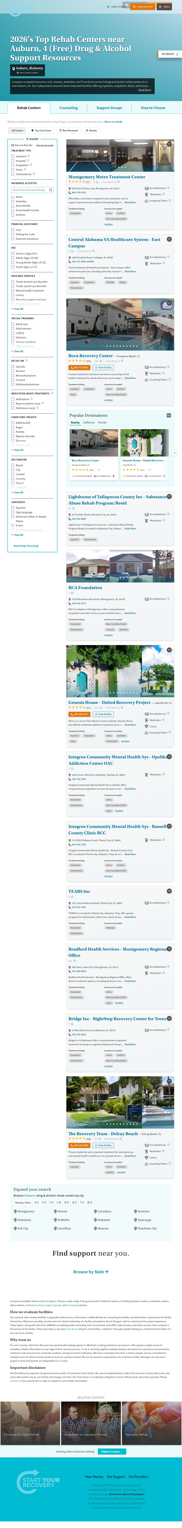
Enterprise (25, 1222)
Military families (25, 350)
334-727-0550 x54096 (84, 265)
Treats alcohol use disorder (32, 286)
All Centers (18, 134)
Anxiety (20, 440)
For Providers (140, 1479)
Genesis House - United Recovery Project (145, 464)
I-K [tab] (55, 1204)
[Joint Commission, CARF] (169, 261)
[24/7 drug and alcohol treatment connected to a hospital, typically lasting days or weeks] (28, 165)
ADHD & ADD (24, 431)
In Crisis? (167, 54)
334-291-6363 (79, 910)
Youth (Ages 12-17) (28, 271)
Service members (26, 346)
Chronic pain (24, 453)
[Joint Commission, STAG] (169, 969)
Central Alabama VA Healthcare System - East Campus (113, 246)
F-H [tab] (47, 1204)
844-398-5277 (81, 717)
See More (109, 228)
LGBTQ (20, 337)
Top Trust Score (45, 134)
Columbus (105, 1214)
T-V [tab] (87, 1204)
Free (19, 234)
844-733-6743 (79, 196)
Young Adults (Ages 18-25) (32, 266)
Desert (20, 491)
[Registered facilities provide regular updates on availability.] (171, 204)
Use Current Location (30, 73)
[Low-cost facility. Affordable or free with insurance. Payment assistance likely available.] (98, 186)
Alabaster (104, 1222)
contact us (23, 1383)
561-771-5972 (81, 371)
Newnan (103, 1231)
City (18, 478)
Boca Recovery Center (90, 359)
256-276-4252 (79, 1037)
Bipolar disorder (25, 444)
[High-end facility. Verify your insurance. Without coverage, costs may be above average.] (102, 365)
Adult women (24, 332)
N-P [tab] (71, 1204)
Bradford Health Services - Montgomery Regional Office (116, 955)
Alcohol (20, 375)
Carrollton (64, 1231)
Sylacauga (145, 1222)
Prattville (64, 1222)
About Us (164, 13)
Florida (104, 426)
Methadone (23, 407)
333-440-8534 (79, 974)
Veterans (21, 341)
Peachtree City (148, 1231)
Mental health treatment (30, 294)
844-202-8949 (81, 1147)
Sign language (25, 520)
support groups (64, 1307)
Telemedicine (24, 178)
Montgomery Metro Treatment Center (105, 181)
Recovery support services (32, 303)
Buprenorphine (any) (28, 411)
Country (21, 487)
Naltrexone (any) (26, 416)
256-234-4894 (79, 522)
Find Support (160, 5)
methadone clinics (45, 1307)
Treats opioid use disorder (32, 290)
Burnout (21, 448)
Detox (19, 174)
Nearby (99, 134)
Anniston (144, 1214)
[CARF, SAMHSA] (169, 192)
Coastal (20, 482)
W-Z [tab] (95, 1204)
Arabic (20, 533)
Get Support (116, 1479)
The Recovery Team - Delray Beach (102, 1136)
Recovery (114, 14)
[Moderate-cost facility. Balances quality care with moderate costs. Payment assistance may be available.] (74, 512)
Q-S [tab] (79, 1204)
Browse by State (88, 1274)
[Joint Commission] (169, 1147)
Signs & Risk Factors (52, 13)
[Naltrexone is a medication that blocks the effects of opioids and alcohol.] (39, 416)
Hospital (21, 165)
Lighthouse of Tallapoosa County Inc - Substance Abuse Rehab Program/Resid (115, 503)
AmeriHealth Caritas (28, 214)
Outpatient (22, 169)
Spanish (21, 516)
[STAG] (169, 518)
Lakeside (21, 495)
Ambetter (21, 205)
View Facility (107, 371)
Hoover (63, 1214)
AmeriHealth (23, 210)
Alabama (31, 1198)
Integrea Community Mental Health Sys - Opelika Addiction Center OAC (116, 763)
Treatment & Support (86, 13)
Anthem (20, 219)
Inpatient (21, 160)
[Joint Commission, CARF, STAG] (169, 717)
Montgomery (26, 1214)
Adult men (22, 328)
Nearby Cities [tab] (24, 1205)
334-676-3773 (79, 606)
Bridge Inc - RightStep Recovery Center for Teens (116, 1021)
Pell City (23, 1231)
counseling (84, 1307)
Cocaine (21, 384)
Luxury (20, 299)
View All (19, 313)
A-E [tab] (39, 1204)
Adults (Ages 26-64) (28, 262)
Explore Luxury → (114, 1453)
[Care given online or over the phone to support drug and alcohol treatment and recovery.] (34, 178)
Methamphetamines (28, 388)
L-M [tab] (62, 1204)
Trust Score (100, 1331)
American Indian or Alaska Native (32, 527)
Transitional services (28, 308)
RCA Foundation (85, 591)
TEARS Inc (79, 894)
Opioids (20, 371)
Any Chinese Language (30, 538)
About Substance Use (140, 13)
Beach (20, 473)
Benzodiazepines (26, 379)
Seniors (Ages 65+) (28, 257)
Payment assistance (28, 243)
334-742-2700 (79, 782)
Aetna (19, 201)
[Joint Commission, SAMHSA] (169, 371)
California (90, 426)
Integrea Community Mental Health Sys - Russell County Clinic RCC (116, 833)
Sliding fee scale (26, 238)
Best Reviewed (75, 134)
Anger (19, 435)
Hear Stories (132, 5)
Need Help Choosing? (28, 553)
